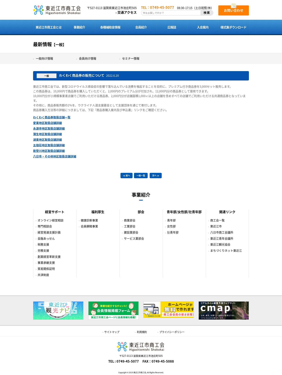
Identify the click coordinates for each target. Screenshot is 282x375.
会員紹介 (141, 27)
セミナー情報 (130, 58)
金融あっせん (46, 238)
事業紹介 (79, 27)
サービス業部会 (134, 238)
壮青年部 (173, 232)
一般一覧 (141, 175)
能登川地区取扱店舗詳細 (49, 151)
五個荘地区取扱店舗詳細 (49, 145)
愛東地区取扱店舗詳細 (47, 123)
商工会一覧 (217, 220)
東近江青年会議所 (221, 238)
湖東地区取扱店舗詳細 (47, 139)
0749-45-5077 (128, 361)
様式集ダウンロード (233, 27)
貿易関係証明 (46, 268)
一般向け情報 (44, 58)
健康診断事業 (89, 220)
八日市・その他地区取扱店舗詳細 (54, 156)
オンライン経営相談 (50, 220)
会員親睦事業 (89, 226)
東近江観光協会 (220, 244)
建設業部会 (131, 232)
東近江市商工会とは (49, 27)
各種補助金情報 (110, 27)
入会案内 (202, 27)
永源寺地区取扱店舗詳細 (49, 128)
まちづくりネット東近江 (226, 250)
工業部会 (129, 226)
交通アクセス (127, 12)
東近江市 (216, 226)
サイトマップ (111, 332)
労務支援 (43, 250)
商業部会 (129, 220)
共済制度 (43, 275)
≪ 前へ (126, 175)
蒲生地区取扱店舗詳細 (47, 134)
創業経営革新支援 (49, 256)
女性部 (171, 226)
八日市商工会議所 (221, 232)
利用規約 (142, 332)
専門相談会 (45, 226)
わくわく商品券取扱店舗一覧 (51, 117)
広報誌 (171, 27)
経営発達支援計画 (49, 232)
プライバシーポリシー (172, 332)
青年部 (171, 220)
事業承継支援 (46, 262)
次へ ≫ (155, 175)
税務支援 (43, 244)
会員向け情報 (87, 58)
